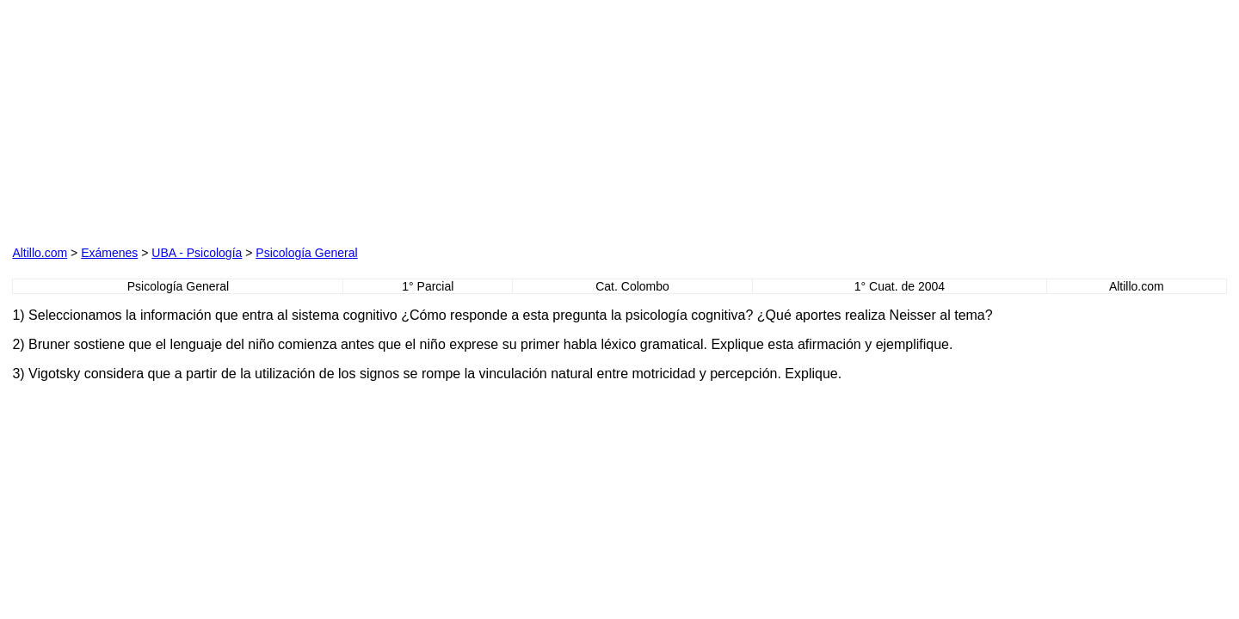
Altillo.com (39, 253)
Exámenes (109, 253)
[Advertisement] (208, 119)
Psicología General (306, 253)
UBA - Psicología (196, 253)
